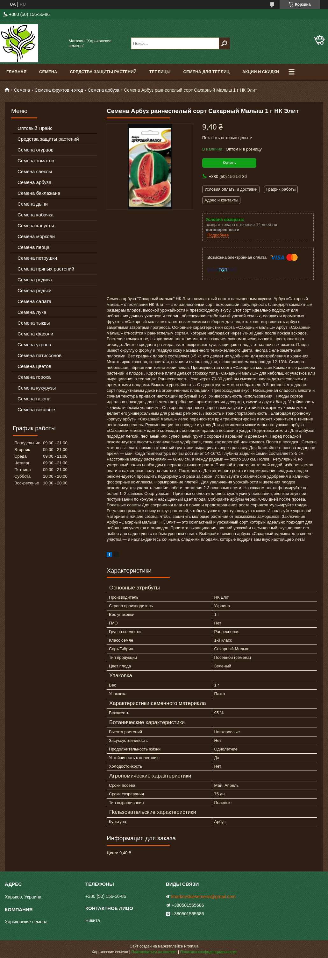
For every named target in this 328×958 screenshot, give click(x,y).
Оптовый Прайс (35, 128)
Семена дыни (33, 204)
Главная (16, 71)
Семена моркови (36, 236)
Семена (48, 71)
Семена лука (32, 312)
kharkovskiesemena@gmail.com (203, 896)
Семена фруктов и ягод (59, 90)
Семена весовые (36, 409)
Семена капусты (36, 225)
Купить (229, 162)
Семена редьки (35, 290)
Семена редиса (35, 279)
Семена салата (34, 301)
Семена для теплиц (206, 71)
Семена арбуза (103, 90)
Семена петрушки (37, 258)
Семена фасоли (35, 333)
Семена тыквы (34, 323)
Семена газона (34, 398)
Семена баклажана (39, 193)
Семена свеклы (35, 171)
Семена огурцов (35, 149)
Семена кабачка (35, 214)
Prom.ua (191, 946)
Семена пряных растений (46, 268)
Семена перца (33, 247)
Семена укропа (34, 344)
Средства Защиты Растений (103, 71)
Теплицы (160, 71)
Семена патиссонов (39, 355)
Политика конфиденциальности (208, 952)
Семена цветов (34, 366)
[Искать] (224, 43)
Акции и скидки (260, 71)
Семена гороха (34, 377)
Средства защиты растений (48, 139)
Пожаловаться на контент (154, 952)
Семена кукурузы (37, 388)
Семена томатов (36, 160)
